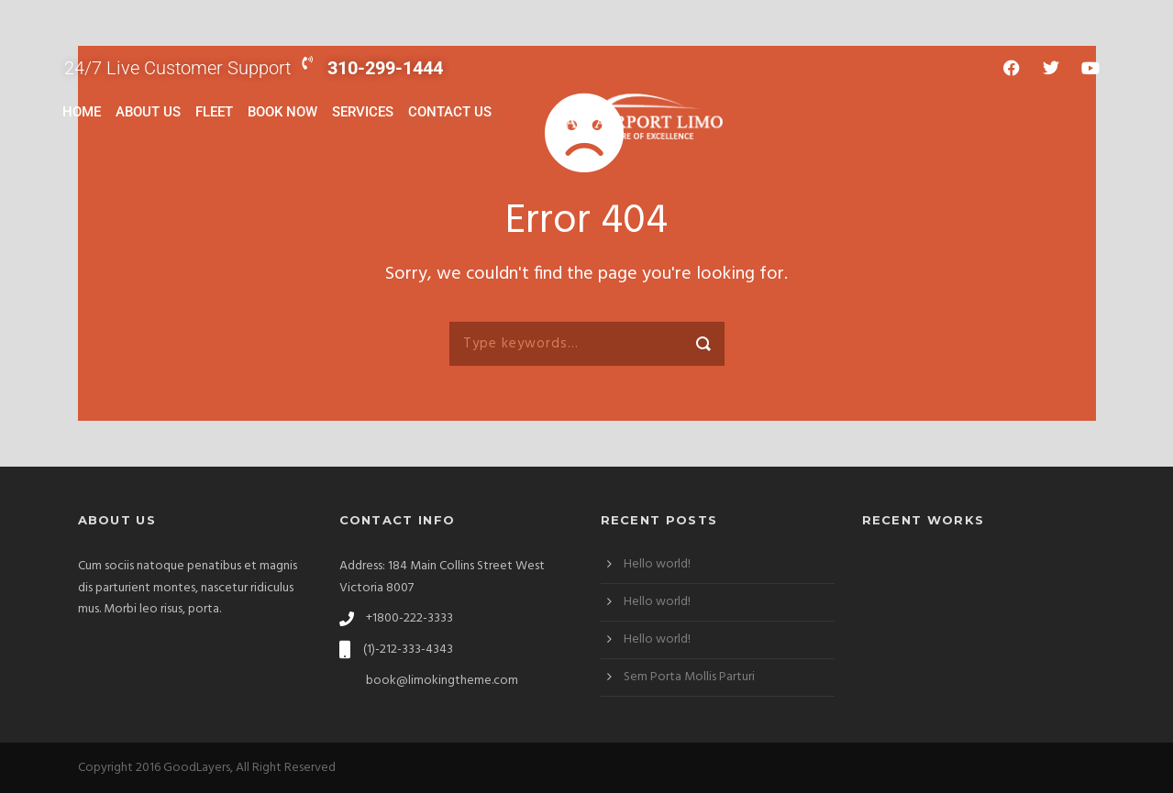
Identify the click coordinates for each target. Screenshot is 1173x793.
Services (362, 112)
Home (81, 112)
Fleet (214, 112)
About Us (148, 112)
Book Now (282, 112)
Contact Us (450, 112)
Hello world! (657, 564)
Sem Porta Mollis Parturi (689, 677)
